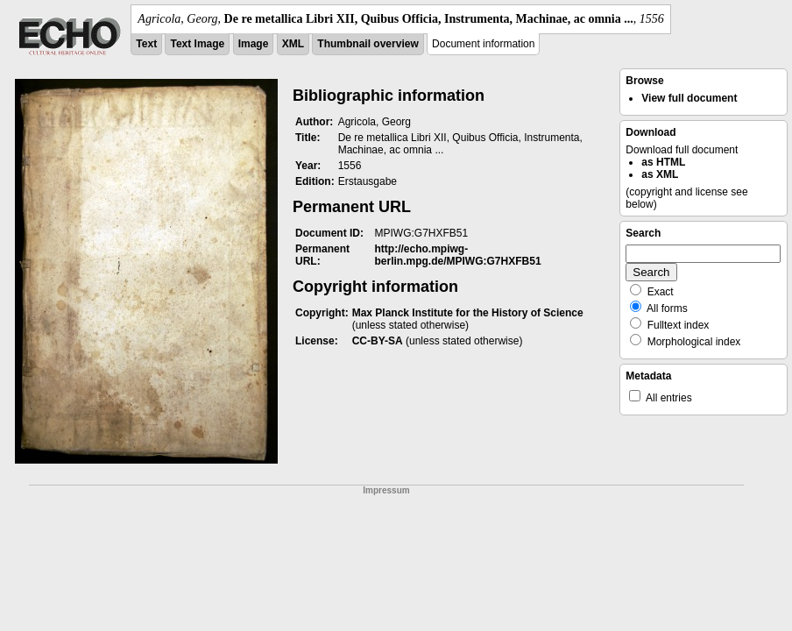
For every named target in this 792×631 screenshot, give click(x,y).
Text (146, 44)
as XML (659, 174)
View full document (689, 98)
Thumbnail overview (367, 44)
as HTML (663, 162)
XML (293, 44)
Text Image (197, 44)
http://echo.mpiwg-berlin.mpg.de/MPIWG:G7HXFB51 (458, 255)
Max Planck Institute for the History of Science (467, 313)
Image (253, 44)
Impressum (386, 490)
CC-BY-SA (377, 341)
